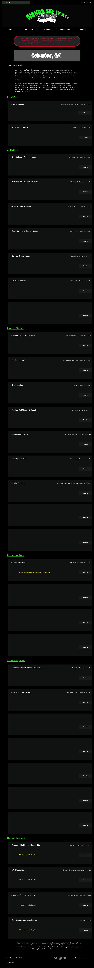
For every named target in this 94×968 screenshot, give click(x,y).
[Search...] (16, 2)
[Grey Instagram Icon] (87, 2)
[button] (85, 315)
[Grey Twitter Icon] (85, 2)
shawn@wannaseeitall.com (78, 957)
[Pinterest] (90, 2)
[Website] (84, 113)
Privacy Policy (9, 962)
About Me (47, 78)
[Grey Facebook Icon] (82, 2)
